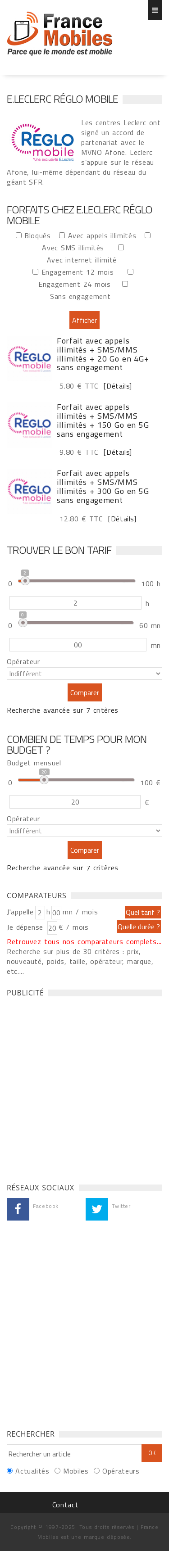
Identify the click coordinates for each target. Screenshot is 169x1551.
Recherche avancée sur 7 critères (63, 710)
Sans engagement (83, 296)
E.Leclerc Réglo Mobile (62, 98)
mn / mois (80, 912)
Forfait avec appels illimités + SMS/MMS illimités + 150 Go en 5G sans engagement (103, 420)
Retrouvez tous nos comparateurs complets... (84, 941)
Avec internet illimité (85, 259)
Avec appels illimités (105, 235)
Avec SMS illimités (76, 247)
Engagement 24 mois (77, 284)
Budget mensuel (34, 762)
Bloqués (40, 235)
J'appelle (20, 912)
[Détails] (116, 385)
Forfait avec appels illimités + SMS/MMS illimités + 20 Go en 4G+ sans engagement (103, 354)
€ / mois (73, 927)
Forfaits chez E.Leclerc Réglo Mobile (60, 33)
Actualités (32, 1470)
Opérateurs (120, 1470)
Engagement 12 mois (80, 272)
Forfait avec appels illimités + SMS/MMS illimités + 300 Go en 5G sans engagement (103, 486)
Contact (65, 1504)
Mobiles (75, 1470)
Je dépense (26, 927)
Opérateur (23, 661)
